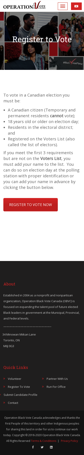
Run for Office (56, 387)
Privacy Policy (69, 441)
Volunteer (14, 379)
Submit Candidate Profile (20, 395)
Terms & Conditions (43, 441)
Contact (13, 403)
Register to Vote (19, 387)
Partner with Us (57, 379)
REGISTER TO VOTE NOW (30, 204)
